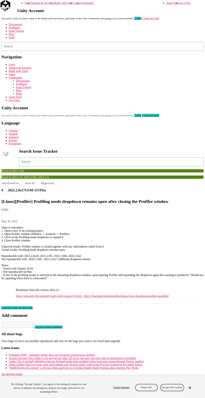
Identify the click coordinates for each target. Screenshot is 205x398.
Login (137, 18)
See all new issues (11, 375)
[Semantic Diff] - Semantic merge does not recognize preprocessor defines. (52, 355)
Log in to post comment (52, 328)
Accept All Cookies (172, 387)
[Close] (190, 388)
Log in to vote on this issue (17, 307)
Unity (28, 3)
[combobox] (102, 46)
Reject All (146, 387)
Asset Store (172, 3)
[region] (102, 387)
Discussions (15, 24)
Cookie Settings (121, 387)
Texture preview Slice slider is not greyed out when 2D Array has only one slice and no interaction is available (72, 359)
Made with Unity (63, 3)
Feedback (14, 27)
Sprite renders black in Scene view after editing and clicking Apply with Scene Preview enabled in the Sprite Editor (75, 365)
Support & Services (42, 3)
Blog (11, 34)
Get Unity (185, 3)
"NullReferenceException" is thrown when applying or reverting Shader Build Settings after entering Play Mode (73, 368)
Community (87, 3)
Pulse (12, 37)
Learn (76, 3)
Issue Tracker (16, 30)
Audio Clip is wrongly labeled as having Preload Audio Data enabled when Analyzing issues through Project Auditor (76, 362)
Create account (150, 18)
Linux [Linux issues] (4, 209)
